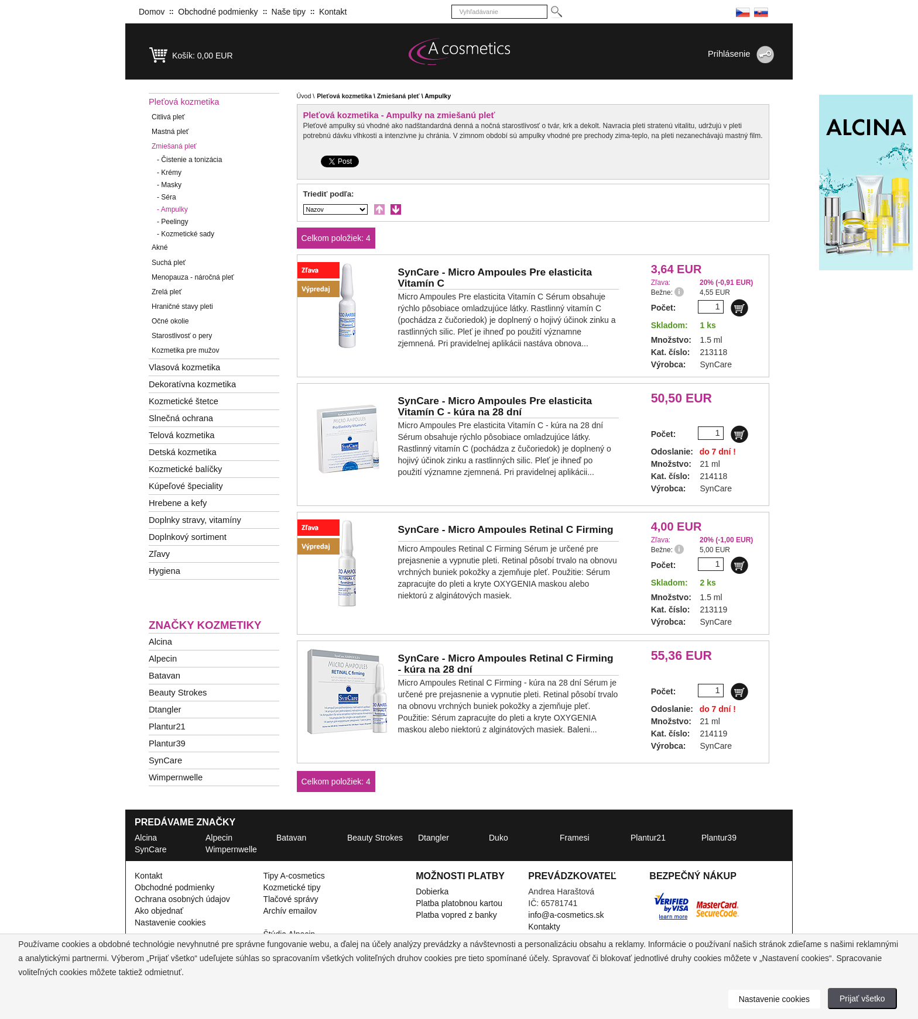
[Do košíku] (739, 307)
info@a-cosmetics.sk (566, 915)
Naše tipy (289, 11)
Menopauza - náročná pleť (193, 277)
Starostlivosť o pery (182, 336)
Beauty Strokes (178, 692)
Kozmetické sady (185, 234)
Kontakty (544, 926)
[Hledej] (556, 12)
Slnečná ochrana (181, 418)
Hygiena (164, 571)
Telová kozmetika (181, 435)
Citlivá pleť (168, 117)
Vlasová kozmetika (184, 367)
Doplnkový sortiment (188, 537)
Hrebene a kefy (178, 503)
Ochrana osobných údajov (182, 899)
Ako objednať (159, 910)
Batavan (164, 675)
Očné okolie (170, 321)
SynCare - (495, 277)
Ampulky (172, 209)
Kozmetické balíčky (185, 469)
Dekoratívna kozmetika (192, 384)
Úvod (304, 95)
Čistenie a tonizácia (189, 160)
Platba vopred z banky (456, 915)
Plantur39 (167, 743)
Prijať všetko (862, 998)
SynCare (165, 760)
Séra (166, 197)
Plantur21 (167, 726)
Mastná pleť (170, 132)
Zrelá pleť (166, 292)
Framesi (575, 837)
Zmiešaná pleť (174, 146)
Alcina (160, 641)
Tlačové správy (290, 899)
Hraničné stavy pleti (182, 306)
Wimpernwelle (176, 777)
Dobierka (432, 891)
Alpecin (163, 658)
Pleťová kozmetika (184, 101)
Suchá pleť (169, 263)
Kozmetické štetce (183, 401)
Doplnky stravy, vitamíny (195, 520)
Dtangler (165, 709)
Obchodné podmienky (218, 11)
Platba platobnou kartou (459, 903)
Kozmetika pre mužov (185, 350)
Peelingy (172, 222)
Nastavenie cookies (170, 922)
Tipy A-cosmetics (293, 875)
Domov (152, 11)
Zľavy (159, 554)
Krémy (169, 172)
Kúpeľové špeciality (186, 486)
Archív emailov (290, 910)
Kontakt (333, 11)
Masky (169, 185)
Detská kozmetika (183, 452)
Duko (498, 837)
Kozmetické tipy (291, 887)
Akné (159, 247)
